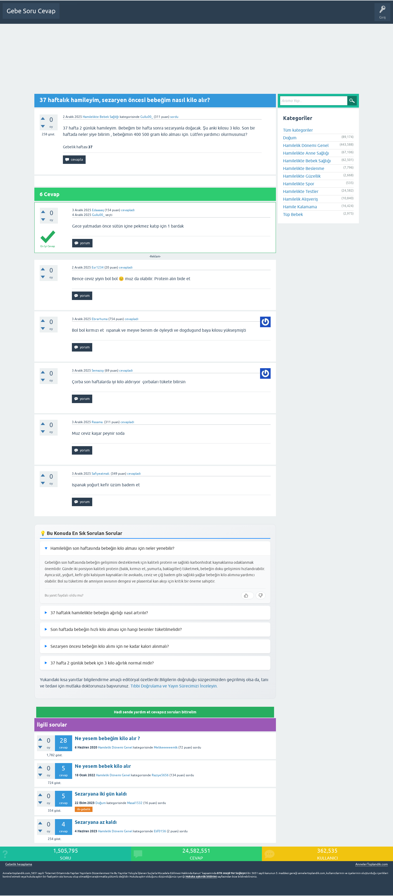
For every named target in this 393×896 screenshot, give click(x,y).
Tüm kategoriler (298, 130)
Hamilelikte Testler (300, 191)
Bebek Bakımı (232, 15)
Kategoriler (125, 15)
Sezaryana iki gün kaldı (101, 794)
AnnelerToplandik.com (371, 864)
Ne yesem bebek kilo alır (103, 766)
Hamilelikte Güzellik (302, 176)
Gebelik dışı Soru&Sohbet (197, 15)
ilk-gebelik (83, 809)
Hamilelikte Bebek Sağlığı (101, 117)
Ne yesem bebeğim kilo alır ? (107, 738)
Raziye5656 (160, 775)
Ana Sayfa (70, 15)
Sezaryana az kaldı (96, 822)
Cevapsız (105, 15)
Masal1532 (134, 803)
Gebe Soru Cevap (31, 11)
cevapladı (128, 210)
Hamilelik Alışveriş (300, 199)
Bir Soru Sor (163, 15)
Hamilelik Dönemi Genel (115, 747)
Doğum (100, 803)
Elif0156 (160, 831)
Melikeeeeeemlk (166, 747)
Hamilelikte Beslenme (303, 168)
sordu (174, 117)
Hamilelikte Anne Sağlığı (306, 153)
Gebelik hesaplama (18, 864)
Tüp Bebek (293, 214)
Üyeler (144, 15)
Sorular (88, 15)
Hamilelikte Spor (298, 183)
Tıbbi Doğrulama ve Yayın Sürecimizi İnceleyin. (174, 685)
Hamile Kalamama (300, 206)
